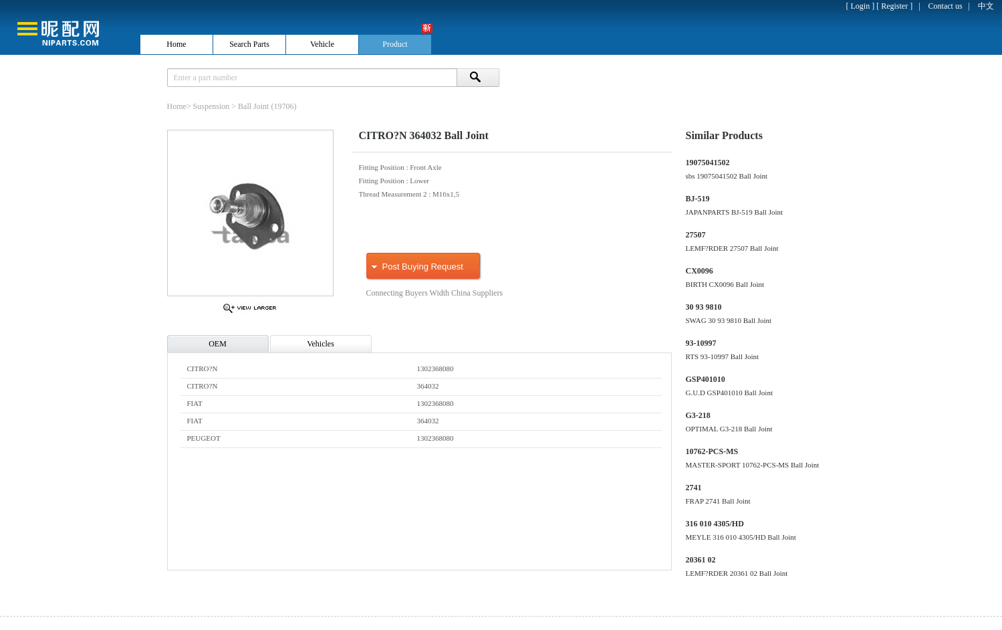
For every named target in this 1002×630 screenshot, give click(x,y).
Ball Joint (253, 106)
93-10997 (701, 343)
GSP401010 (705, 379)
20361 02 (701, 559)
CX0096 (699, 271)
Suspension (211, 106)
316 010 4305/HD (715, 523)
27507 (696, 234)
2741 (694, 487)
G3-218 (698, 415)
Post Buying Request (422, 266)
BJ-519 (698, 198)
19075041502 (708, 162)
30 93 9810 (704, 307)
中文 (986, 6)
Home (176, 106)
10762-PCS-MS (712, 451)
